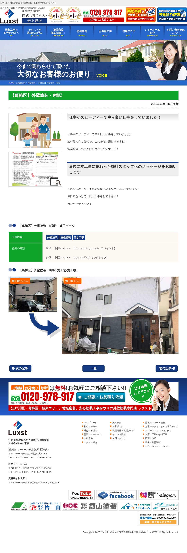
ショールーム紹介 (152, 31)
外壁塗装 (52, 237)
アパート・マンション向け (158, 430)
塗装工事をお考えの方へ (11, 31)
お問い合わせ (119, 438)
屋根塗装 (66, 237)
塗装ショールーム (93, 434)
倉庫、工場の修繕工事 (156, 434)
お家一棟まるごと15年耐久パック (161, 426)
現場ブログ (128, 31)
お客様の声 (105, 31)
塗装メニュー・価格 (155, 422)
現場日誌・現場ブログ (123, 430)
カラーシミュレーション (157, 446)
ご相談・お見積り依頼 (103, 397)
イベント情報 (119, 434)
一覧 (93, 368)
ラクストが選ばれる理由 (34, 31)
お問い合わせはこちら (176, 31)
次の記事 (22, 368)
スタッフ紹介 (90, 442)
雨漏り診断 (150, 438)
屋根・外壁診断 (153, 442)
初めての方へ (90, 426)
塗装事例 (82, 31)
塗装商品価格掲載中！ (58, 31)
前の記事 (165, 368)
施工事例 (116, 422)
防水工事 (79, 237)
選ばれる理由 (90, 430)
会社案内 (88, 438)
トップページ (90, 422)
